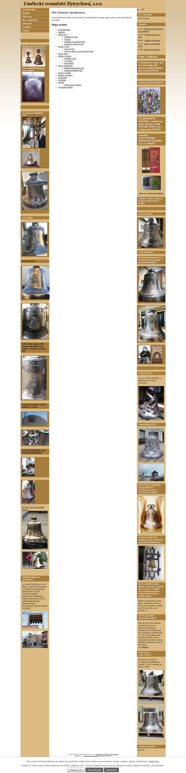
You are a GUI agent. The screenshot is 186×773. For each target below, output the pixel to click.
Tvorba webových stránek (91, 756)
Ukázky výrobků (64, 73)
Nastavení (111, 770)
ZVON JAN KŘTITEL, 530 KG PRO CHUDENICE (33, 451)
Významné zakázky (65, 87)
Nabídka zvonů (70, 58)
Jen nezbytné (94, 770)
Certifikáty (62, 80)
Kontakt (61, 82)
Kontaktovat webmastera (103, 754)
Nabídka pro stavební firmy (74, 42)
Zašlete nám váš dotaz (72, 85)
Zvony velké (63, 54)
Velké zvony (63, 34)
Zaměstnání (62, 78)
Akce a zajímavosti (65, 66)
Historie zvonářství (65, 75)
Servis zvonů (69, 49)
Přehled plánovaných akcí (74, 68)
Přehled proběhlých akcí (73, 70)
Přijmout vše (76, 770)
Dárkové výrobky (64, 56)
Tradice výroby (64, 46)
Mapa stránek (115, 754)
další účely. (154, 761)
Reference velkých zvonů (74, 44)
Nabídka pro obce (71, 37)
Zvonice (67, 39)
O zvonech (68, 61)
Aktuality (61, 32)
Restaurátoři (69, 63)
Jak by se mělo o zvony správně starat (78, 51)
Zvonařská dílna (64, 30)
